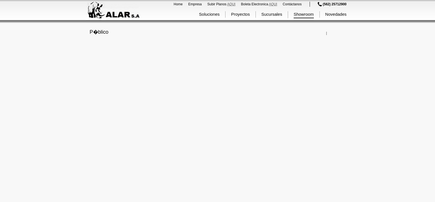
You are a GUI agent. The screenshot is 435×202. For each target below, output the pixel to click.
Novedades (336, 14)
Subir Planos (221, 4)
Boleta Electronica (259, 4)
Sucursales (271, 14)
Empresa (195, 4)
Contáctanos (292, 4)
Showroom (304, 14)
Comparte (323, 33)
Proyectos (240, 14)
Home (178, 4)
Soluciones (209, 14)
